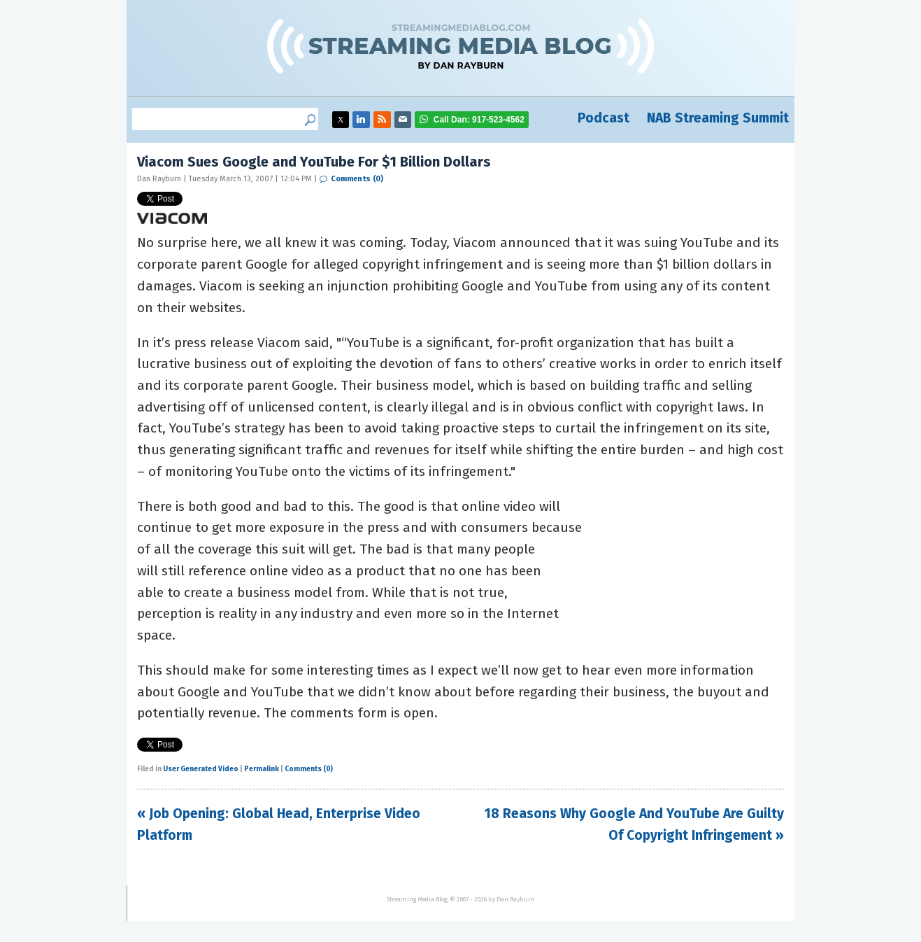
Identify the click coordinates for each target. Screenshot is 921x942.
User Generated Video (200, 769)
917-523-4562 (479, 120)
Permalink (261, 769)
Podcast (603, 118)
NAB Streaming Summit (718, 118)
